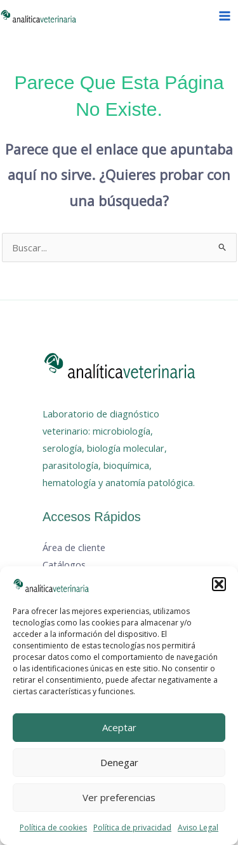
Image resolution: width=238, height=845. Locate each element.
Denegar (119, 762)
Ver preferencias (119, 797)
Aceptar (119, 727)
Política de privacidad (132, 827)
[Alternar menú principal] (224, 16)
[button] (219, 584)
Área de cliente (74, 547)
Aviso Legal (198, 827)
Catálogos (64, 564)
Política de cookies (53, 827)
